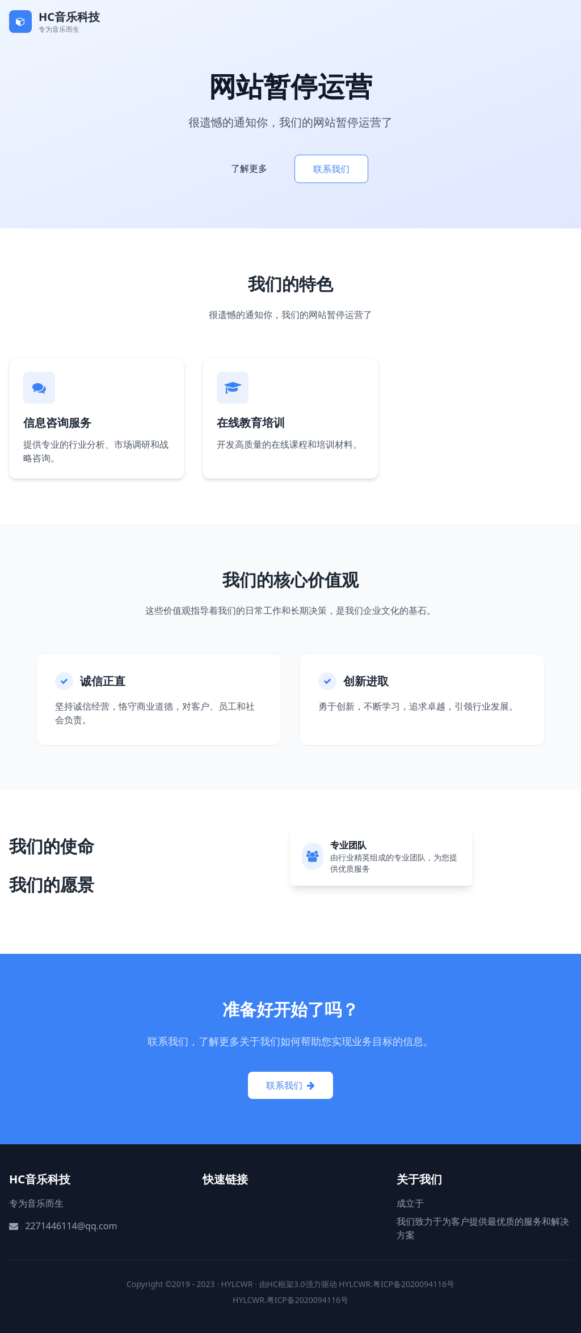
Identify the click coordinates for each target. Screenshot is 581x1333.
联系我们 (331, 169)
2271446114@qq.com (71, 1226)
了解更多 (249, 168)
